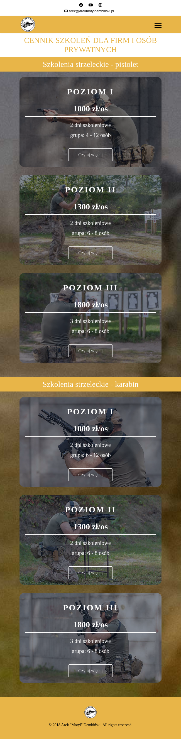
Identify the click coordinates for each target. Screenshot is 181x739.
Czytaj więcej (90, 154)
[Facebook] (81, 5)
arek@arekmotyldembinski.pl (91, 11)
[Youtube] (91, 5)
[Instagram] (100, 5)
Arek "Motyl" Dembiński (81, 725)
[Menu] (158, 25)
